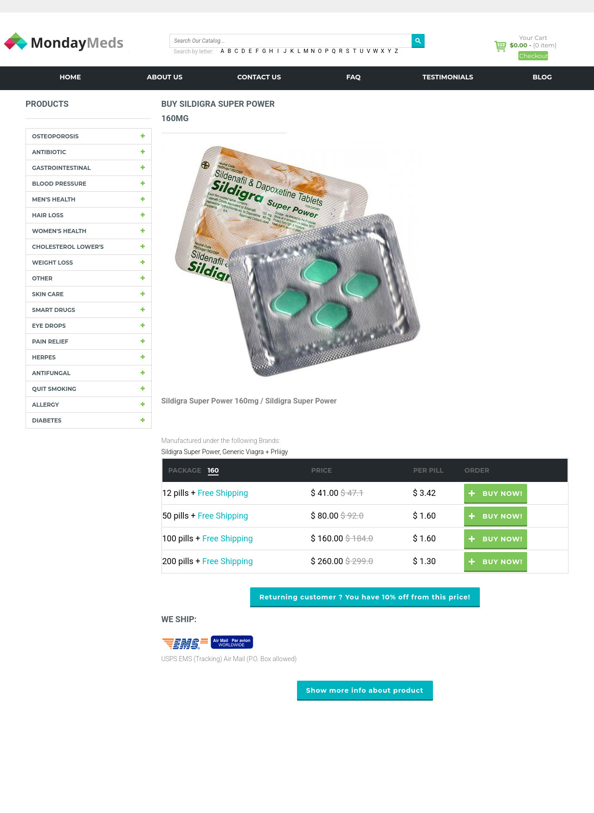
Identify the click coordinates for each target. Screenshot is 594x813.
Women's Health (59, 231)
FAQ (353, 77)
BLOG (542, 77)
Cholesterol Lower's (67, 246)
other (42, 278)
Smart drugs (53, 309)
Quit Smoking (54, 388)
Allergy (45, 404)
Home (70, 77)
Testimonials (448, 77)
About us (165, 77)
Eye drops (49, 325)
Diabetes (46, 420)
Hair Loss (48, 215)
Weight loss (52, 262)
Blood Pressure (59, 183)
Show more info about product (365, 690)
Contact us (259, 77)
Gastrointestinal (61, 167)
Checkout (533, 55)
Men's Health (53, 199)
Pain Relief (50, 341)
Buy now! (503, 493)
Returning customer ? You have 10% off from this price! (365, 597)
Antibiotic (49, 152)
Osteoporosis (55, 136)
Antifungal (51, 373)
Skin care (48, 294)
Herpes (44, 357)
